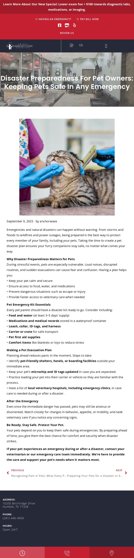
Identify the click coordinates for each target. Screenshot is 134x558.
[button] (106, 46)
